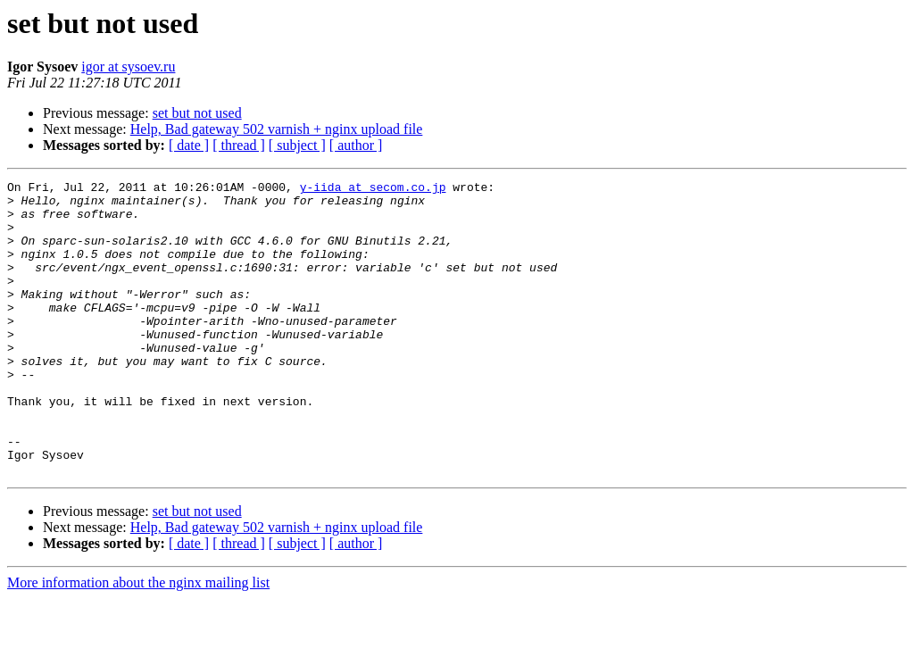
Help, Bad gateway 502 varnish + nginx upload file (276, 129)
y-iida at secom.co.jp (373, 189)
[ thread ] (238, 145)
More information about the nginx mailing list (138, 641)
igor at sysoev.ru (128, 66)
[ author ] (356, 145)
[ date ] (189, 145)
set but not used (197, 113)
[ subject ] (297, 145)
